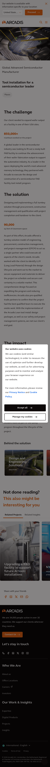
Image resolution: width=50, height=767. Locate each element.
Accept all (22, 408)
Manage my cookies (22, 417)
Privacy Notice (17, 392)
